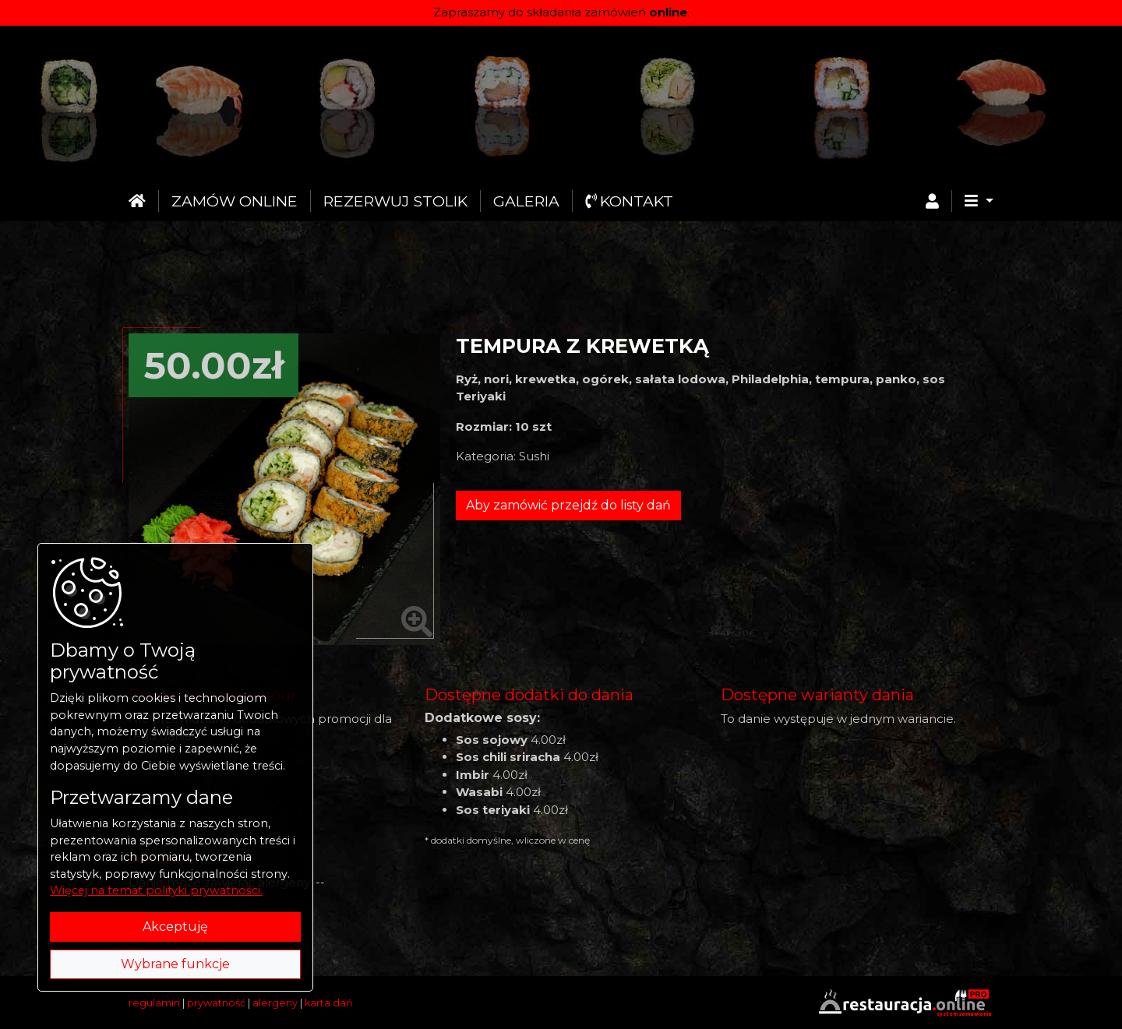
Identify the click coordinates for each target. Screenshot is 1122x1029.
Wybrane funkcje (175, 964)
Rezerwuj (395, 201)
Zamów (234, 201)
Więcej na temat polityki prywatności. (156, 890)
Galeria (526, 201)
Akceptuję (175, 926)
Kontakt (629, 201)
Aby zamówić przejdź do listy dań (568, 505)
